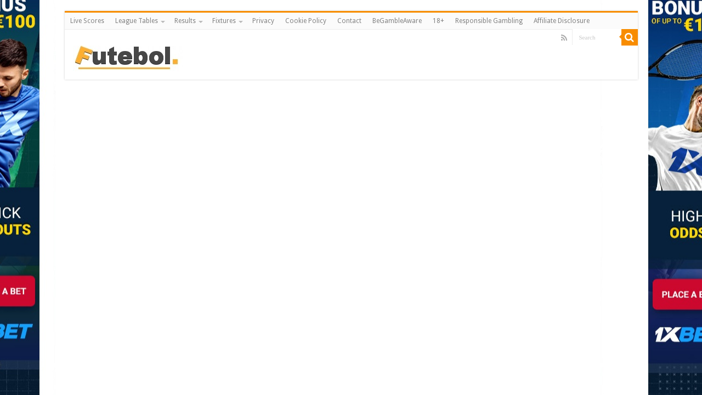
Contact (349, 21)
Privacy (263, 21)
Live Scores (87, 21)
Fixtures (224, 21)
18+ (438, 21)
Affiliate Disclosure (562, 21)
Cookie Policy (305, 21)
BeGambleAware (397, 21)
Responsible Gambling (489, 21)
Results (185, 21)
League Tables (136, 21)
